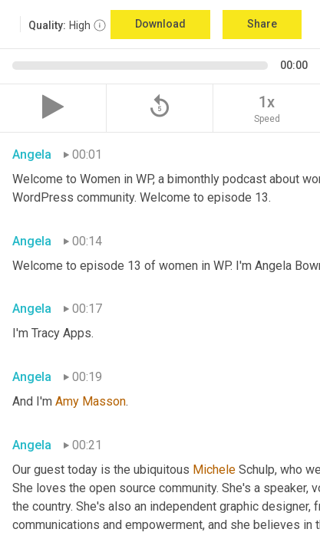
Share (262, 24)
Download (160, 24)
